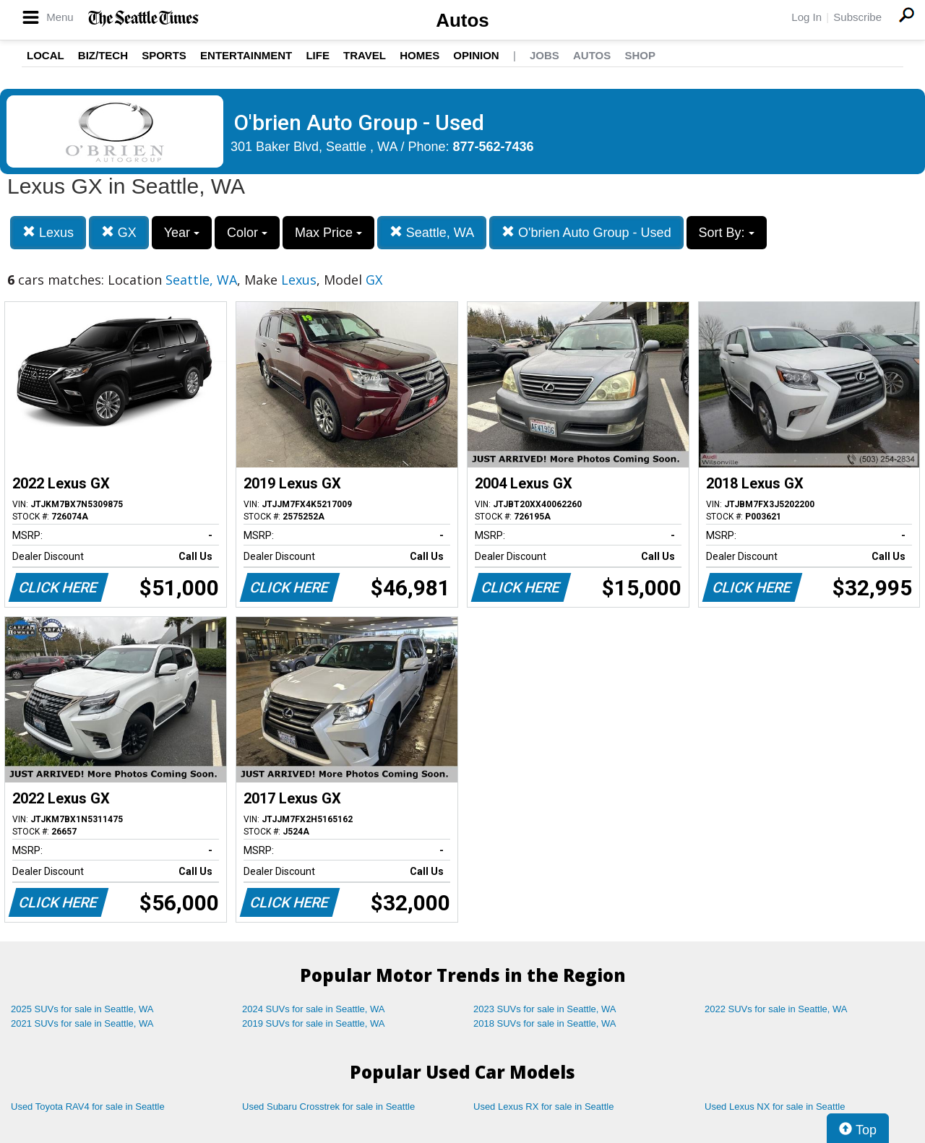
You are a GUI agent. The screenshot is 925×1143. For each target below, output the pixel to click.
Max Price (328, 232)
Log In (806, 17)
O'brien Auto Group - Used (586, 232)
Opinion (476, 55)
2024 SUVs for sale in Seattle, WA (313, 1009)
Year (181, 232)
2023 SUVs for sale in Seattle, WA (544, 1009)
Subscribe (857, 17)
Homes (419, 55)
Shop (639, 55)
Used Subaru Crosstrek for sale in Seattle (328, 1106)
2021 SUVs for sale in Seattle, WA (82, 1023)
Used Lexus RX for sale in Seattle (543, 1106)
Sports (164, 55)
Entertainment (246, 55)
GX (119, 232)
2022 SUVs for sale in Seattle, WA (776, 1009)
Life (318, 55)
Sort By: (726, 232)
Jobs (544, 55)
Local (45, 55)
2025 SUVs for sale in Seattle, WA (82, 1009)
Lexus (48, 232)
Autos (462, 20)
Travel (364, 55)
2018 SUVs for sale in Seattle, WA (544, 1023)
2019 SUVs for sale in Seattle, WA (313, 1023)
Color (247, 232)
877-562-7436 (493, 146)
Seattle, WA (432, 232)
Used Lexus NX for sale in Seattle (775, 1106)
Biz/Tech (103, 55)
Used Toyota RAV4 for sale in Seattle (88, 1106)
